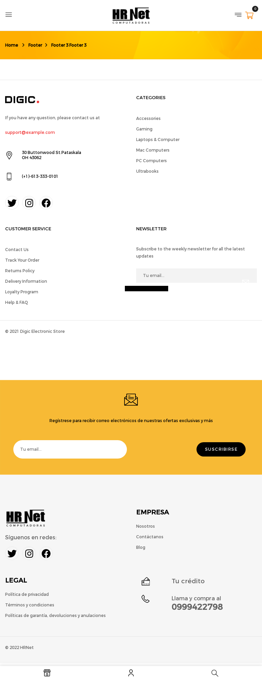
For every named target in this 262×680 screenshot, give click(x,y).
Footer (35, 45)
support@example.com (30, 132)
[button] (249, 16)
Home (11, 45)
